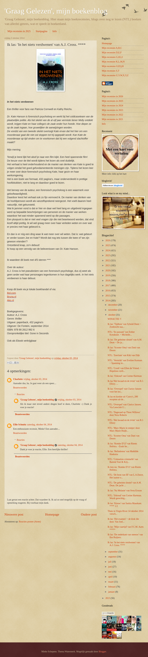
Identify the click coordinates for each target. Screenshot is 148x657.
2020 (108, 270)
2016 (108, 290)
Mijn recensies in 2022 (112, 114)
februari (112, 586)
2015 (108, 295)
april (110, 576)
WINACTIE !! (114, 319)
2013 (108, 598)
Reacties (21, 394)
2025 (108, 245)
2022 (108, 260)
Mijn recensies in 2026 (112, 96)
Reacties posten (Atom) (30, 521)
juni (110, 566)
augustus (112, 556)
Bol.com (11, 293)
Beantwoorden (20, 387)
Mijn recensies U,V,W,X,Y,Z (115, 75)
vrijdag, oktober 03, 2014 (35, 379)
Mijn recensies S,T (110, 71)
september (113, 551)
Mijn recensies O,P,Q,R (113, 66)
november (113, 310)
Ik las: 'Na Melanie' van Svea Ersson (125, 490)
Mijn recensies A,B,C (112, 48)
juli (110, 561)
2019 (108, 275)
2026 (108, 240)
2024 (108, 250)
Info (54, 31)
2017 (108, 285)
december (113, 305)
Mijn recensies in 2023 (112, 110)
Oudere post (89, 514)
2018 (108, 280)
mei (110, 571)
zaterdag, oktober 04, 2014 (39, 424)
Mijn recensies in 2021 (112, 119)
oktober (112, 315)
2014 (108, 300)
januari (111, 592)
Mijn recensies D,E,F (112, 52)
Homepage (52, 514)
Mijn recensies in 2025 (19, 31)
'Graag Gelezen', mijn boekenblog (56, 11)
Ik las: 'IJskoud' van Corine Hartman (125, 376)
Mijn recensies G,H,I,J (112, 57)
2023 (108, 255)
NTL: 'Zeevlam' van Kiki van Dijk (124, 355)
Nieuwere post (13, 514)
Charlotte (18, 379)
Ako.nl (10, 300)
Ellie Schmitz (19, 424)
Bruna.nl (11, 296)
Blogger (102, 651)
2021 (108, 265)
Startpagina (41, 31)
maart (111, 581)
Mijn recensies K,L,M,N (113, 61)
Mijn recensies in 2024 (112, 105)
